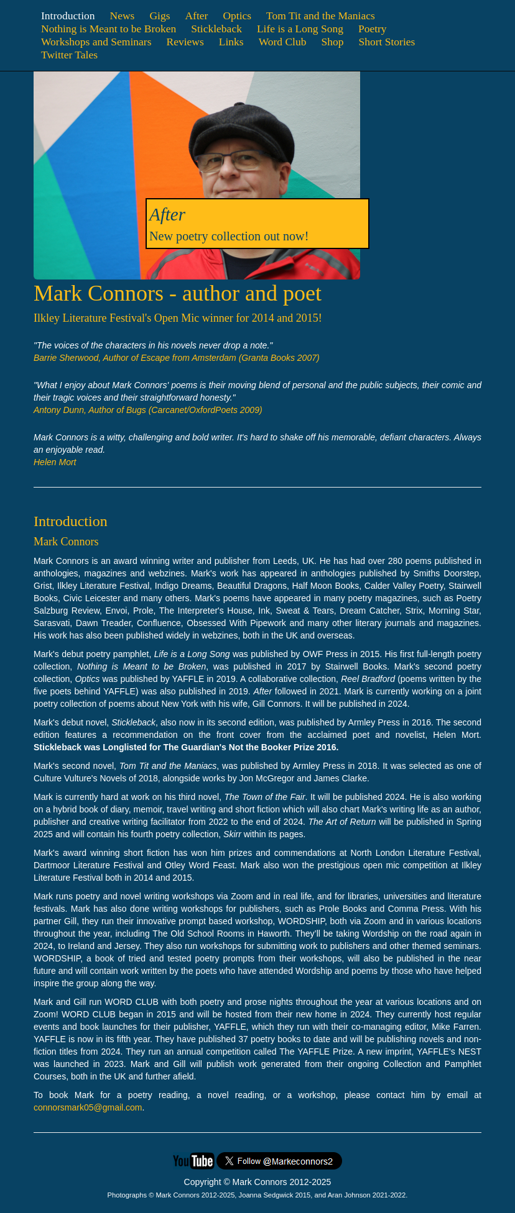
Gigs (159, 15)
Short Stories (386, 41)
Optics (237, 15)
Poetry (372, 28)
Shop (332, 41)
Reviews (184, 41)
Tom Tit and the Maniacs (320, 15)
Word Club (283, 41)
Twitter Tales (69, 54)
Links (231, 41)
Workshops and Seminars (96, 41)
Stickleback (216, 28)
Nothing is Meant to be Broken (108, 28)
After (196, 15)
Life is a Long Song (300, 28)
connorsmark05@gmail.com (88, 1107)
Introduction (68, 15)
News (122, 15)
